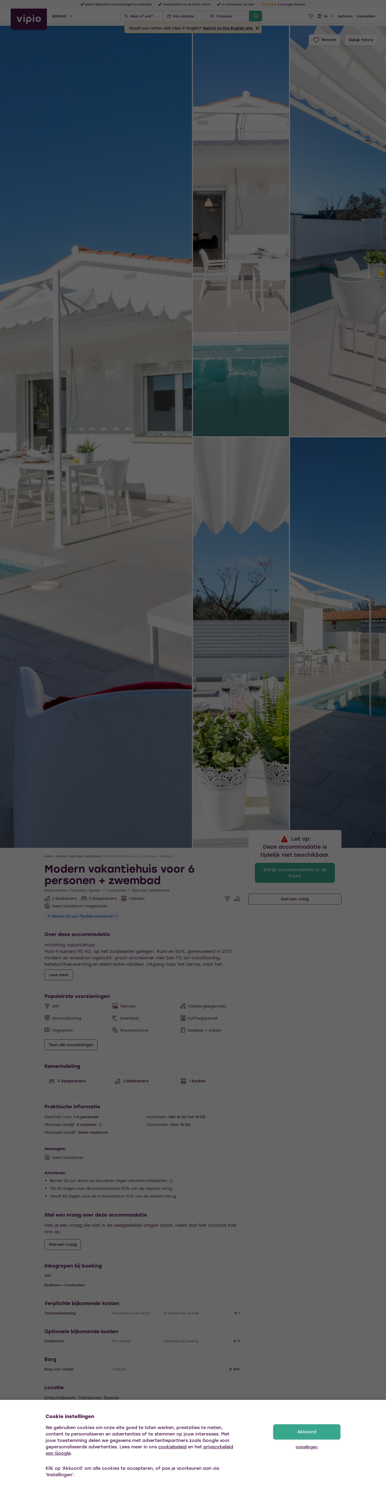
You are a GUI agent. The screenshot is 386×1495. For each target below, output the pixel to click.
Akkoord (306, 1431)
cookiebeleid (172, 1446)
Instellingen (307, 1446)
